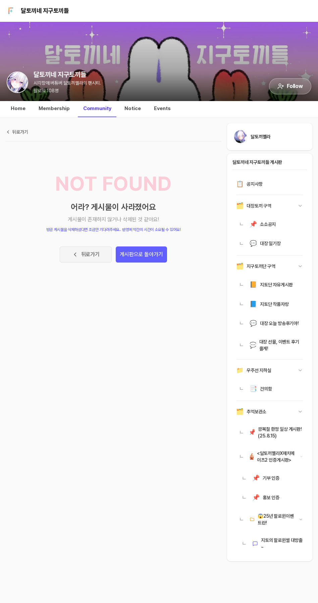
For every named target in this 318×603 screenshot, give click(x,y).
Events (162, 108)
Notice (132, 108)
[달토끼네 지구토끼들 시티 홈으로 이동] (17, 82)
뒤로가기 (86, 254)
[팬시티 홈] (10, 10)
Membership (54, 108)
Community (97, 108)
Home (18, 108)
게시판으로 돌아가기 (141, 254)
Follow (290, 86)
